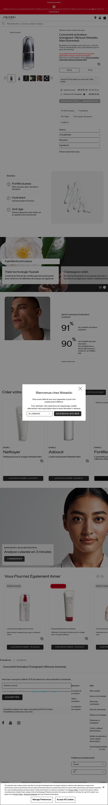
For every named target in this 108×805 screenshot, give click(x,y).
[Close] (103, 787)
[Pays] (40, 413)
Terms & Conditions (30, 794)
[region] (54, 794)
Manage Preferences (41, 800)
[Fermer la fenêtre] (80, 389)
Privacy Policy (73, 790)
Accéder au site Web (67, 414)
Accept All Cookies (65, 800)
